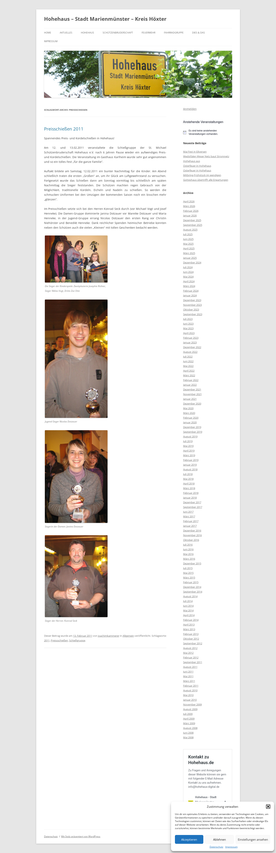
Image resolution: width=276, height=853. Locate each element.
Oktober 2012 (191, 638)
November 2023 (192, 305)
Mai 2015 (188, 573)
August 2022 (190, 352)
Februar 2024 (190, 290)
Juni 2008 (188, 732)
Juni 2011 (188, 671)
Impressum (231, 847)
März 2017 (189, 516)
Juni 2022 (188, 361)
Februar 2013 (190, 634)
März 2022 (189, 375)
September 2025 (192, 225)
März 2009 (189, 723)
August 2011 (190, 667)
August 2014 (190, 596)
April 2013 (189, 624)
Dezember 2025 (192, 220)
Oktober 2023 (191, 309)
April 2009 (189, 718)
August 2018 (190, 469)
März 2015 (189, 577)
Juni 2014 (188, 606)
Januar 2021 (190, 399)
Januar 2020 (190, 422)
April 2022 (189, 370)
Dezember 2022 (192, 347)
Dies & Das (198, 32)
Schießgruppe (77, 640)
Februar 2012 (190, 657)
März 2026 (189, 206)
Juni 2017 (188, 511)
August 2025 (190, 229)
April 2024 (189, 281)
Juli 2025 (188, 234)
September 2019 (192, 432)
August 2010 (190, 690)
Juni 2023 (188, 323)
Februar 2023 (190, 338)
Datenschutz (216, 847)
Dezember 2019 (192, 427)
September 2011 (192, 662)
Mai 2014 (188, 610)
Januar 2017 (190, 526)
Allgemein (128, 635)
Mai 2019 (188, 446)
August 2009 (190, 709)
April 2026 (189, 201)
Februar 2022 (190, 380)
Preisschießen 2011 (63, 129)
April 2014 (189, 615)
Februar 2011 (190, 685)
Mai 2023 (188, 328)
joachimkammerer (108, 635)
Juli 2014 (188, 601)
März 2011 (189, 681)
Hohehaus (87, 32)
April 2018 (189, 483)
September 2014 (192, 591)
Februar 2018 (190, 493)
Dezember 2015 (192, 563)
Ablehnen (219, 839)
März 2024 (189, 286)
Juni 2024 (188, 272)
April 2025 (189, 248)
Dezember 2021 (192, 389)
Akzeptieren (189, 839)
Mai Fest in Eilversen (195, 151)
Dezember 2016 (192, 530)
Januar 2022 (190, 385)
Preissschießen (59, 640)
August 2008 (190, 728)
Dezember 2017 (192, 502)
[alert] (207, 132)
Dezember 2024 (192, 262)
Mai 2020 (188, 408)
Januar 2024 (190, 295)
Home (47, 32)
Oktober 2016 (191, 540)
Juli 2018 (188, 474)
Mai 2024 (188, 276)
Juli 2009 (188, 714)
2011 (47, 640)
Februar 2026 (190, 211)
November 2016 (192, 535)
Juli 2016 (188, 544)
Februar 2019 (190, 460)
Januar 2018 (190, 497)
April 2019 (189, 450)
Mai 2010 (188, 695)
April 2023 (189, 333)
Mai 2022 (188, 366)
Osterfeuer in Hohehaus (197, 166)
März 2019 (189, 455)
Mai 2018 (188, 479)
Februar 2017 (190, 521)
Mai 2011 (188, 676)
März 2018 (189, 488)
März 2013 (189, 629)
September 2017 (192, 507)
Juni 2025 (188, 239)
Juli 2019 (188, 441)
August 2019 (190, 436)
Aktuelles (66, 32)
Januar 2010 (190, 700)
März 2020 (189, 413)
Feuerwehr (148, 32)
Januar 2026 (190, 215)
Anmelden (190, 109)
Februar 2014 (190, 620)
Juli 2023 (188, 319)
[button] (268, 807)
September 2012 (192, 643)
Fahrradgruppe (174, 32)
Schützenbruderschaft (118, 32)
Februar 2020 (190, 417)
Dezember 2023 (192, 300)
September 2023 (192, 314)
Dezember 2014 (192, 587)
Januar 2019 (190, 464)
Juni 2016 (188, 549)
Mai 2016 (188, 554)
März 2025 (189, 253)
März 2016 (189, 559)
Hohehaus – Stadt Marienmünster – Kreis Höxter (105, 18)
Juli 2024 (188, 267)
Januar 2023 (190, 342)
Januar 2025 (190, 258)
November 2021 (192, 394)
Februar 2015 (190, 582)
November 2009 (192, 704)
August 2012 (190, 648)
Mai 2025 (188, 243)
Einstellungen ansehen (253, 839)
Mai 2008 (188, 737)
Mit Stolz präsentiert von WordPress (80, 836)
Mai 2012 (188, 653)
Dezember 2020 (192, 403)
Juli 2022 (188, 356)
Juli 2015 (188, 568)
